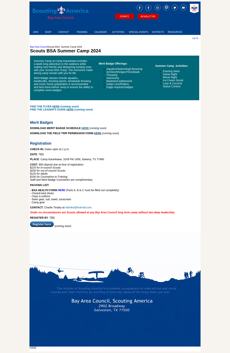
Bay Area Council (39, 47)
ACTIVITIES (118, 32)
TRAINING (82, 32)
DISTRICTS (158, 32)
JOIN (35, 32)
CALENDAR (100, 32)
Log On (195, 38)
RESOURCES (175, 32)
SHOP (48, 32)
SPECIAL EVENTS (138, 32)
